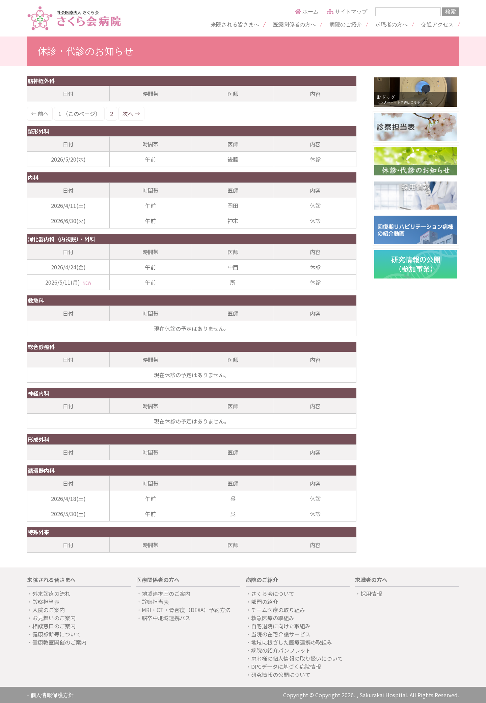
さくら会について (272, 593)
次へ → (131, 114)
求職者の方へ (391, 24)
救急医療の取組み (272, 618)
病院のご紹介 (345, 24)
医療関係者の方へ (294, 24)
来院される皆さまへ (235, 24)
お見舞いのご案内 (54, 618)
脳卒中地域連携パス (166, 618)
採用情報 (371, 593)
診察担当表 (45, 602)
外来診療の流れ (51, 593)
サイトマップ (347, 12)
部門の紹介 (264, 602)
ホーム (307, 12)
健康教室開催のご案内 (59, 642)
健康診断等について (56, 634)
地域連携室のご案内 (166, 593)
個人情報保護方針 (52, 695)
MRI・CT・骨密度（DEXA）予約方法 (186, 610)
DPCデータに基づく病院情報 (286, 666)
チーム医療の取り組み (278, 610)
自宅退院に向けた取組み (280, 626)
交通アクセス (437, 24)
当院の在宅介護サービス (280, 634)
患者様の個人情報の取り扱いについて (297, 658)
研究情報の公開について (280, 675)
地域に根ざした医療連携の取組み (291, 642)
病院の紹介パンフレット (281, 650)
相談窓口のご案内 (54, 626)
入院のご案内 (48, 610)
